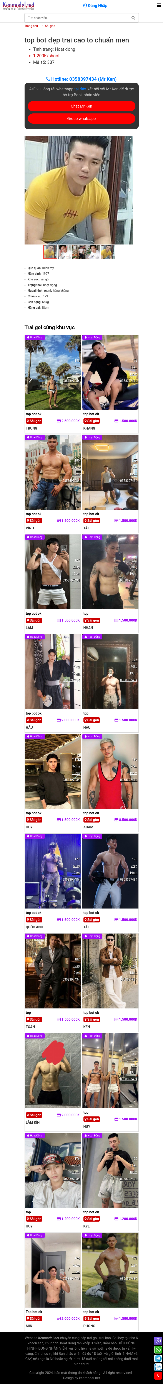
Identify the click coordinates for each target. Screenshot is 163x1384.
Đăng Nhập (95, 5)
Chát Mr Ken (81, 106)
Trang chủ (31, 26)
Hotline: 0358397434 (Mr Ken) (81, 79)
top (85, 614)
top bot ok (34, 414)
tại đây (80, 89)
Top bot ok (34, 1312)
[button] (129, 139)
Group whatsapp (81, 118)
